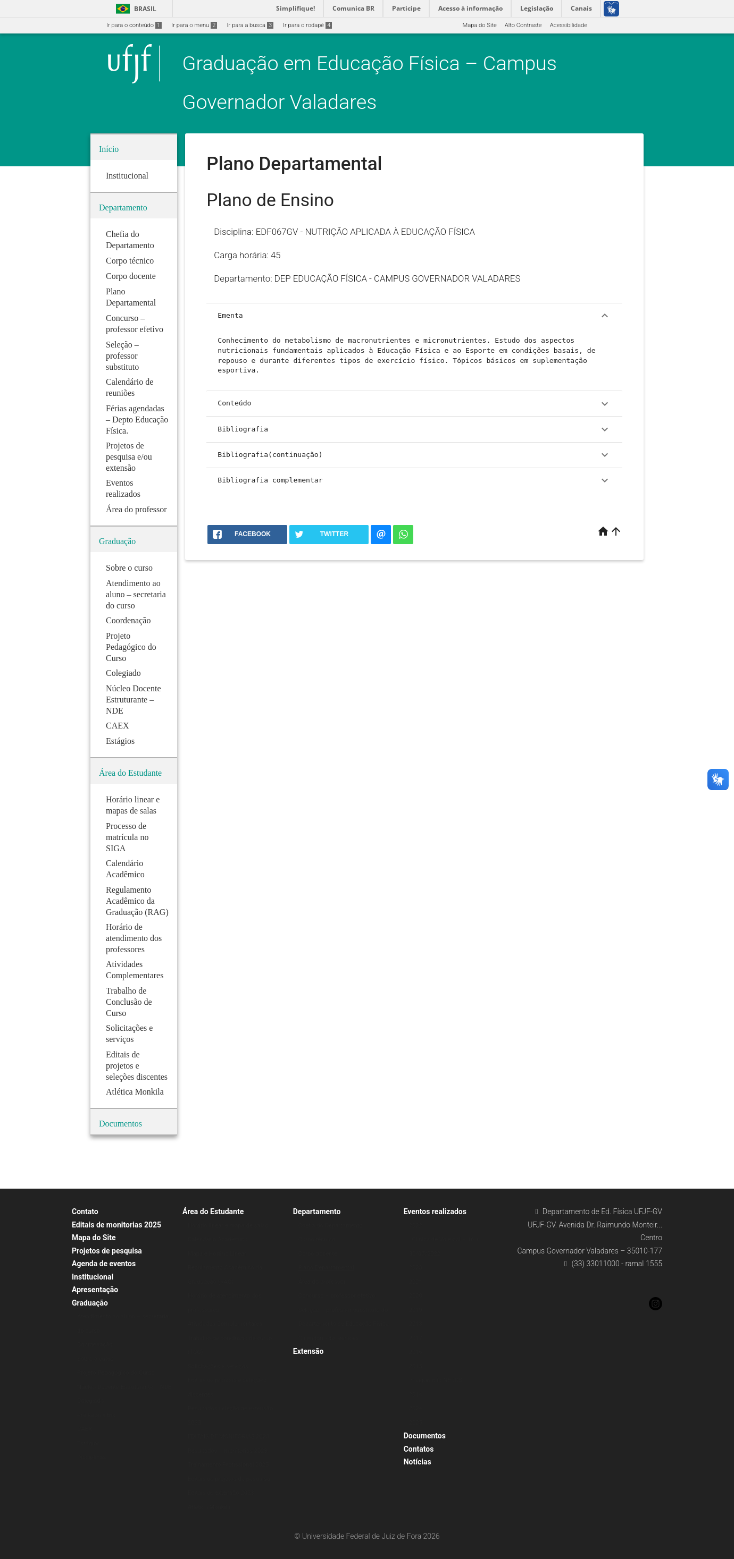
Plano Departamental (326, 1267)
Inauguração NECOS (436, 1380)
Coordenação (95, 1344)
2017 (415, 1338)
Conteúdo (414, 403)
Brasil (134, 8)
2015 (415, 1366)
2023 (415, 1267)
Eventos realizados (435, 1211)
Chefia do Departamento (330, 1225)
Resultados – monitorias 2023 (228, 1450)
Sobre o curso (95, 1358)
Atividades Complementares (225, 1323)
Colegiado (90, 1400)
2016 (415, 1352)
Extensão (308, 1351)
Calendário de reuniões (328, 1338)
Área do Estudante (213, 1211)
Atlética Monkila (209, 1507)
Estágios (88, 1443)
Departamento (317, 1211)
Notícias (417, 1462)
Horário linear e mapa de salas (228, 1225)
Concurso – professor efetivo (337, 1295)
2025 (415, 1422)
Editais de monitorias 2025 (116, 1225)
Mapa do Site (479, 25)
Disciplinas (91, 1457)
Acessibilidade (568, 25)
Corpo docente (317, 1253)
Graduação (90, 1303)
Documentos (425, 1435)
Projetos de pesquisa (107, 1251)
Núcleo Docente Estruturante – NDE (124, 1387)
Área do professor (322, 1281)
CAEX (84, 1429)
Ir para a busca (250, 25)
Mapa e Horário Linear (217, 1253)
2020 (415, 1295)
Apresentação (95, 1289)
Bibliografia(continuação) (414, 454)
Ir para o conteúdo (134, 25)
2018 (415, 1323)
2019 (415, 1310)
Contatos (419, 1449)
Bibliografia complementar (414, 480)
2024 (415, 1408)
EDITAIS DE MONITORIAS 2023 (229, 1436)
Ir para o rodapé (307, 25)
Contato (85, 1211)
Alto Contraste (523, 25)
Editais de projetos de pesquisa (229, 1479)
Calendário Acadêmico (218, 1239)
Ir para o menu (194, 25)
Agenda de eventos (104, 1263)
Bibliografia (414, 429)
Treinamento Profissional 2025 (228, 1464)
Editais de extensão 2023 (221, 1492)
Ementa (414, 315)
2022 (415, 1225)
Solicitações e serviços (218, 1366)
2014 (415, 1394)
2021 (415, 1281)
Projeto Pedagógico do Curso (115, 1372)
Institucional (92, 1277)
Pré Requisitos (96, 1415)
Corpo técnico (316, 1239)
